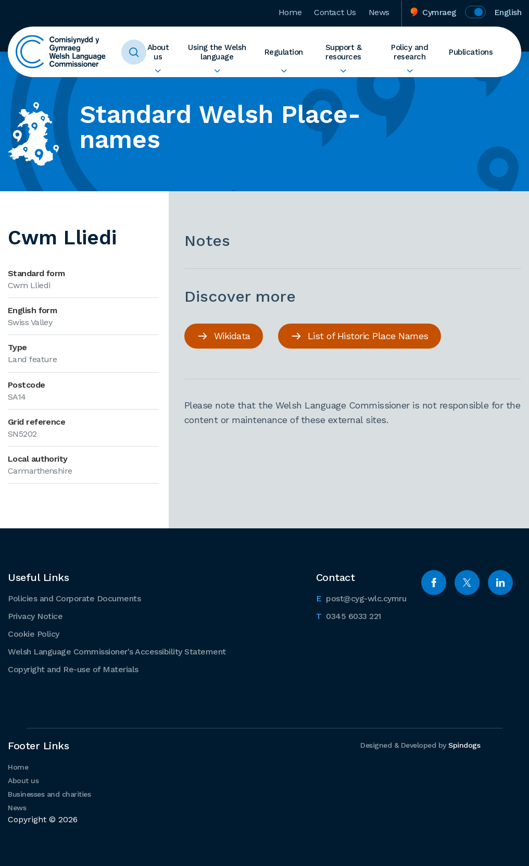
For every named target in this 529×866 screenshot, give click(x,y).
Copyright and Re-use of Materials (73, 669)
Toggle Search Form (133, 52)
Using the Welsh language (217, 52)
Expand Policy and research (409, 71)
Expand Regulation (283, 71)
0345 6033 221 (348, 615)
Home (290, 12)
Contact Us (335, 12)
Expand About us (158, 71)
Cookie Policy (33, 634)
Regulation (283, 52)
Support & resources (343, 52)
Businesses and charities (49, 794)
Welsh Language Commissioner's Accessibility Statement (117, 652)
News (379, 12)
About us (158, 52)
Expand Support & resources (343, 71)
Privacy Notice (35, 616)
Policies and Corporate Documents (74, 598)
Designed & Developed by (420, 745)
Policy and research (409, 52)
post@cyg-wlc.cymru (361, 597)
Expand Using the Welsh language (217, 71)
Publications (471, 52)
